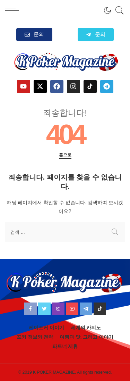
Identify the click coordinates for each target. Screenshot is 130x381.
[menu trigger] (14, 10)
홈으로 (65, 154)
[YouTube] (72, 309)
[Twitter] (44, 309)
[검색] (118, 10)
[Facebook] (30, 309)
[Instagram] (58, 309)
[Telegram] (86, 309)
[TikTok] (100, 309)
